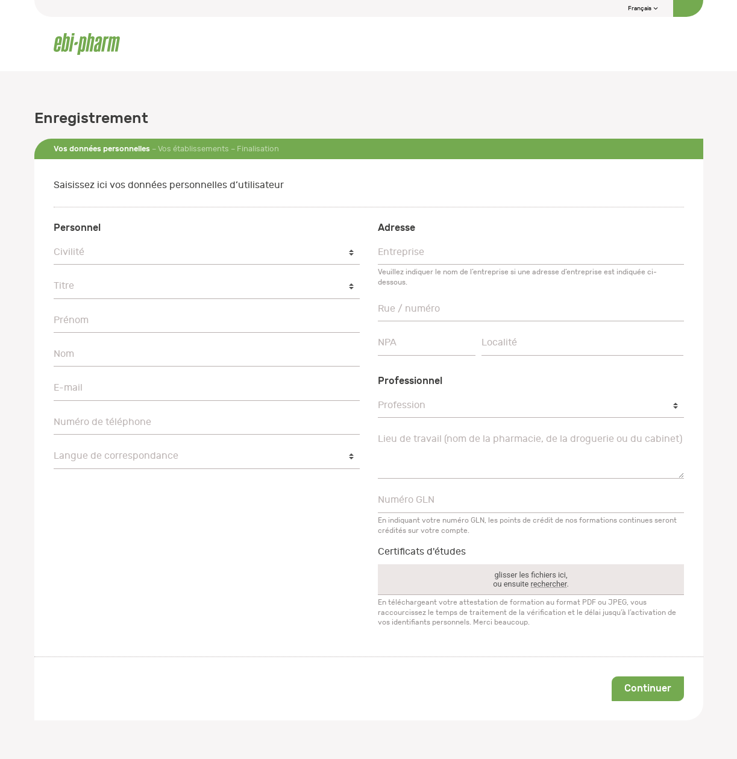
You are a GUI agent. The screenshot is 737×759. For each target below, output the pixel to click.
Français (643, 8)
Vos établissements (193, 148)
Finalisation (258, 148)
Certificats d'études (422, 551)
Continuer (647, 688)
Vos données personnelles (102, 148)
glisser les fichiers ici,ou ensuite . (531, 579)
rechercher (548, 583)
